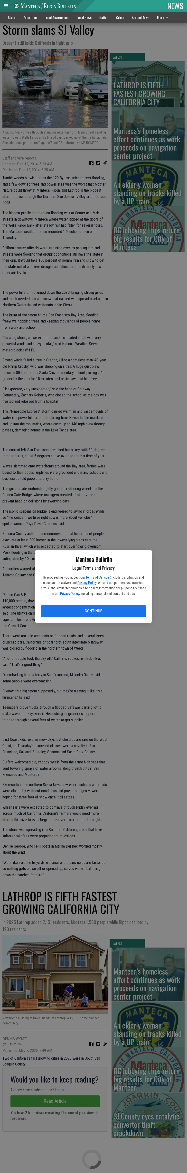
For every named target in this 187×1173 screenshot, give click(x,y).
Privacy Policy (86, 583)
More (163, 17)
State (12, 17)
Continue (93, 611)
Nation (103, 17)
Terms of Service (97, 577)
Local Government (57, 17)
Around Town (140, 17)
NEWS (175, 5)
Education (30, 17)
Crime (120, 17)
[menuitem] (164, 17)
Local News (84, 17)
